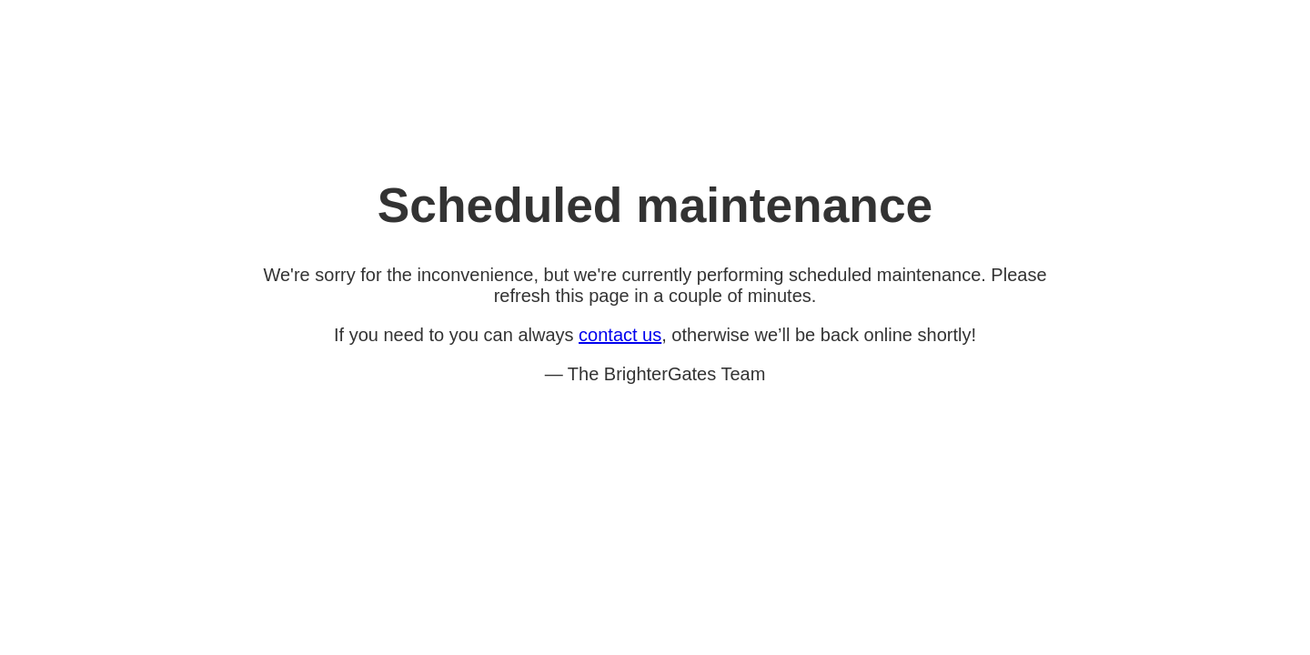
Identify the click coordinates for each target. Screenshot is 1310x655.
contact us (620, 335)
